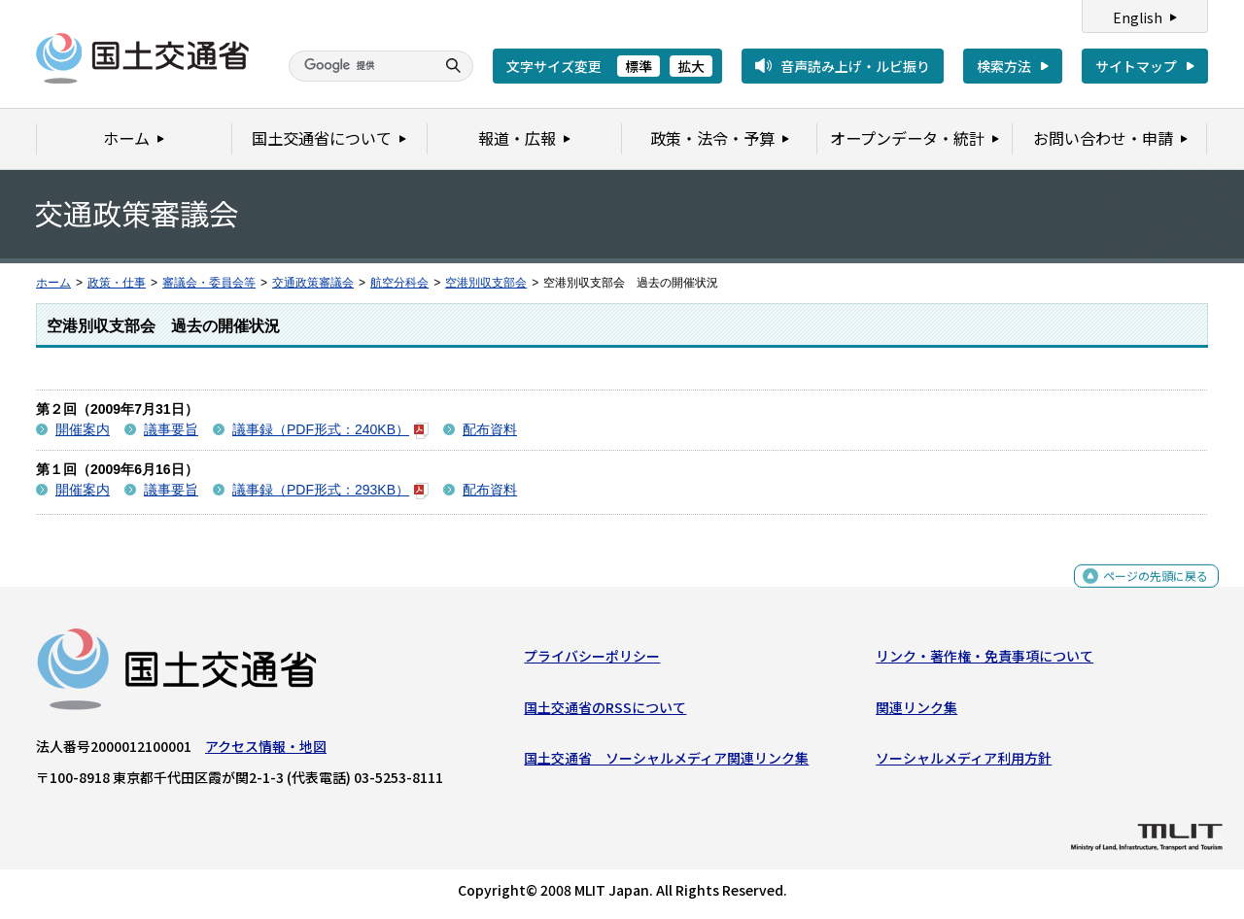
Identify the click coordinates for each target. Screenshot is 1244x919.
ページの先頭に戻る (1148, 591)
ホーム (53, 282)
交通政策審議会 (313, 282)
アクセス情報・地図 (266, 751)
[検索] (360, 66)
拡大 (691, 66)
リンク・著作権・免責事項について (984, 660)
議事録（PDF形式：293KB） (330, 489)
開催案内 (82, 429)
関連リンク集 (916, 711)
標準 (638, 66)
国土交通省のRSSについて (605, 711)
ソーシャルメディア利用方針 (964, 762)
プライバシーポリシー (592, 660)
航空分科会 (399, 282)
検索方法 (1004, 66)
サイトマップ (1136, 66)
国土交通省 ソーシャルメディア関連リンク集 (666, 762)
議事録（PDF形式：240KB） (330, 429)
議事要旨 (171, 429)
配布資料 (490, 429)
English (1137, 17)
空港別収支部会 (486, 282)
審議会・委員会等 (209, 282)
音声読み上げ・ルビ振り (855, 66)
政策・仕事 (116, 282)
